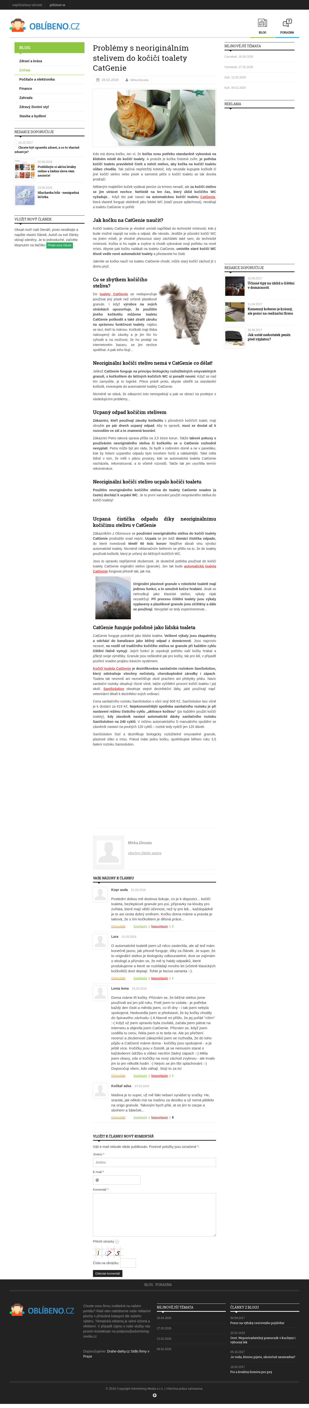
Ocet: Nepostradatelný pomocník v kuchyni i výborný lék (256, 1339)
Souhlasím (140, 926)
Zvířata (24, 70)
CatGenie (207, 197)
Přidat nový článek (59, 245)
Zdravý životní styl (34, 107)
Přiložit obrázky (106, 1241)
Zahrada (25, 98)
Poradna (287, 32)
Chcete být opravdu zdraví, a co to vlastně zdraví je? (49, 149)
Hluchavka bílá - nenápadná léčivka (60, 194)
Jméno (99, 1154)
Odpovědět (118, 926)
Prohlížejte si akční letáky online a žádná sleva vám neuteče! (58, 170)
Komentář (101, 1189)
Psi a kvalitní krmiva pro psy (253, 1375)
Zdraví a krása (30, 61)
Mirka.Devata (140, 80)
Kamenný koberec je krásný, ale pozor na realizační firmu (270, 311)
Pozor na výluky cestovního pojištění (260, 1322)
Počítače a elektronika (37, 79)
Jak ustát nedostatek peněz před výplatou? (269, 336)
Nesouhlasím (159, 926)
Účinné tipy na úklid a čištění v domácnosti (271, 285)
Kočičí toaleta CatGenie (112, 668)
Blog (262, 32)
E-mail (98, 1172)
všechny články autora (145, 853)
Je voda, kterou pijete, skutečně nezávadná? (255, 1358)
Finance (25, 88)
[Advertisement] (260, 184)
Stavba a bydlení (32, 116)
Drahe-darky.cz (118, 1351)
